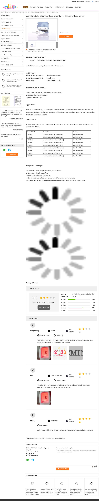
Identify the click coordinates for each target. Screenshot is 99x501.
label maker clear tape (35, 438)
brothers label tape (60, 438)
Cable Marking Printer (7, 64)
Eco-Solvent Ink (5, 61)
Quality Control (59, 7)
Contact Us (69, 7)
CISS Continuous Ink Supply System (10, 48)
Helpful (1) (60, 335)
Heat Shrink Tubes (6, 51)
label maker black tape (48, 438)
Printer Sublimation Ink (7, 25)
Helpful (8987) (61, 380)
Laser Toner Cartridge (7, 55)
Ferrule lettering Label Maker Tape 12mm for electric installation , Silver (76, 492)
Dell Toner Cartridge (6, 45)
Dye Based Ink (5, 58)
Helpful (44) (44, 425)
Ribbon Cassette (5, 38)
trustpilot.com (45, 335)
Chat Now (78, 7)
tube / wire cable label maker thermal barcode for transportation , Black (91, 492)
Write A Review (44, 307)
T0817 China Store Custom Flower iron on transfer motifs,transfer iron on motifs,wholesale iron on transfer (32, 493)
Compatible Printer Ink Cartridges (10, 35)
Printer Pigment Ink (6, 22)
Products (32, 7)
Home (25, 7)
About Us (40, 7)
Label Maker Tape (16, 12)
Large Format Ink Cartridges (8, 32)
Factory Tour (49, 7)
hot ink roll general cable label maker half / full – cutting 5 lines (14, 86)
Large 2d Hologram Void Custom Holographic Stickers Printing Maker (47, 491)
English (96, 1)
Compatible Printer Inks (7, 19)
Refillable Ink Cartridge (7, 42)
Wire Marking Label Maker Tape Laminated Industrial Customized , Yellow (61, 492)
